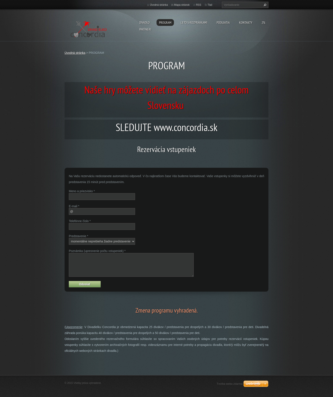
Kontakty (245, 22)
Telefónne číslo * (80, 221)
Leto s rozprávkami (194, 22)
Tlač (209, 4)
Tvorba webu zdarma (230, 383)
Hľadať (264, 5)
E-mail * (74, 206)
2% (263, 22)
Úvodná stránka (159, 4)
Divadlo (144, 22)
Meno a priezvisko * (82, 191)
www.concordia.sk (185, 127)
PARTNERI (145, 29)
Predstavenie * (78, 236)
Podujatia (223, 22)
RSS (198, 4)
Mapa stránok (182, 4)
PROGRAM (165, 22)
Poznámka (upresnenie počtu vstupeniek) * (97, 251)
